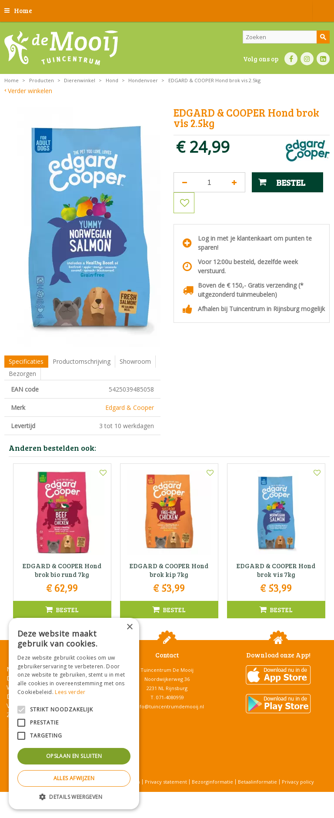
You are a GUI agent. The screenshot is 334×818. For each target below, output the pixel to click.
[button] (73, 796)
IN (307, 58)
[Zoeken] (286, 37)
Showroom (135, 361)
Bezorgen (22, 373)
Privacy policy (298, 781)
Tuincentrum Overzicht (189, 796)
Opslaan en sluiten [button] (74, 756)
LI (323, 58)
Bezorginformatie (212, 781)
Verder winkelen (30, 91)
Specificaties (26, 361)
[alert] (74, 713)
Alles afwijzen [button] (74, 778)
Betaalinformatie (257, 781)
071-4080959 (170, 697)
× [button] (129, 627)
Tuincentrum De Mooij (167, 670)
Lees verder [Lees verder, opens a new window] (70, 692)
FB (290, 58)
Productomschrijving (81, 361)
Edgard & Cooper (129, 407)
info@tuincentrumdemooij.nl (169, 706)
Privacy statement (166, 781)
